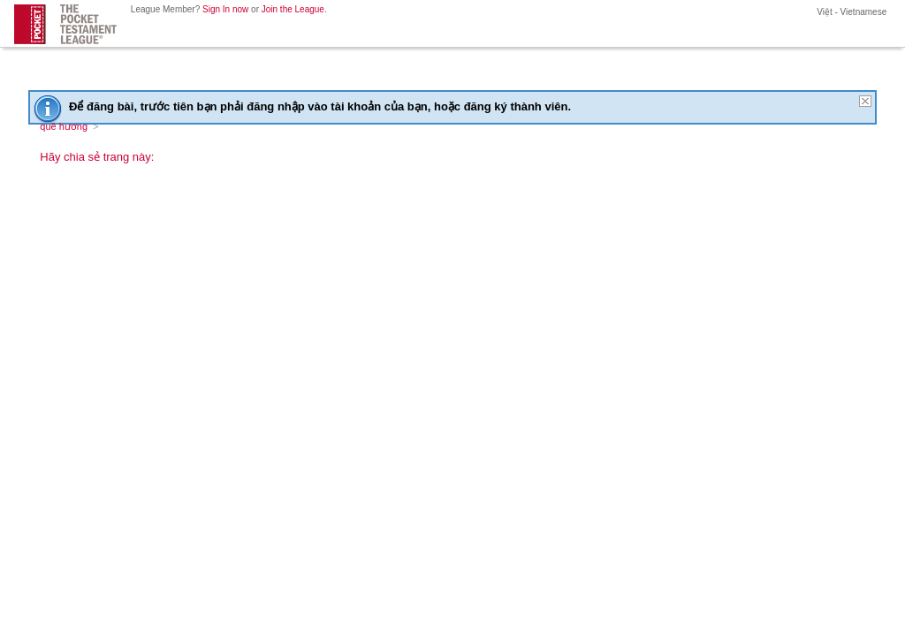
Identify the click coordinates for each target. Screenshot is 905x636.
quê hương (63, 126)
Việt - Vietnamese (850, 12)
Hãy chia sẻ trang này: (97, 156)
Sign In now (225, 9)
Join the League (293, 9)
